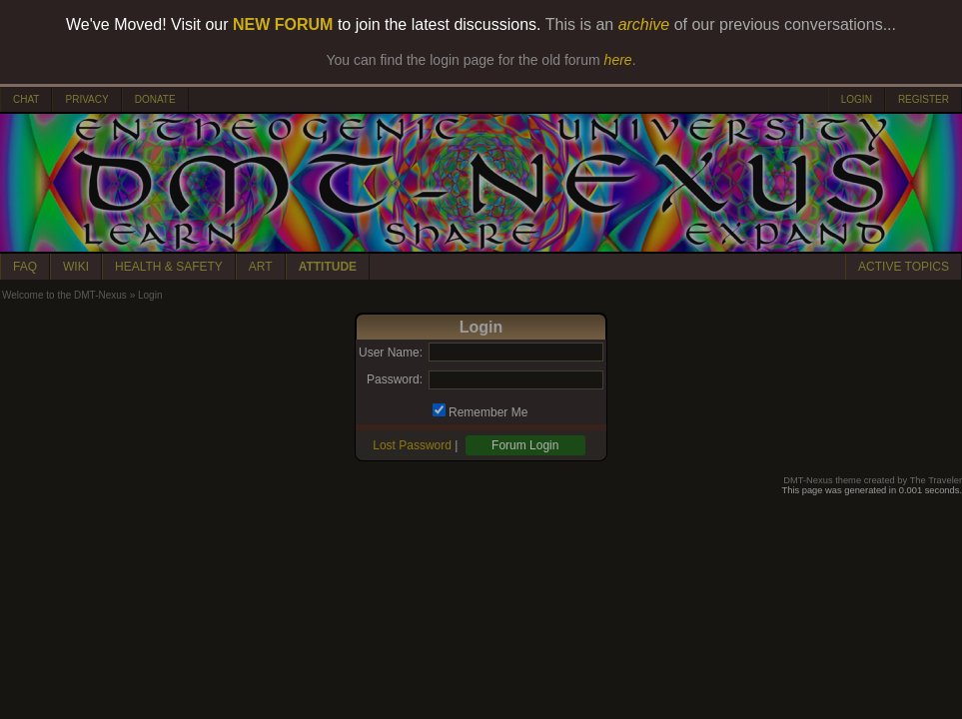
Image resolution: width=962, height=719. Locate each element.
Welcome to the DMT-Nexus (64, 295)
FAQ (25, 267)
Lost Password (412, 445)
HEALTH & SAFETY (169, 267)
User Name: (391, 353)
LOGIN (856, 99)
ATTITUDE (328, 267)
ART (261, 267)
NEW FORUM (283, 24)
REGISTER (923, 99)
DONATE (155, 99)
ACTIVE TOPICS (903, 267)
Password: (395, 379)
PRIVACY (86, 99)
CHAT (26, 99)
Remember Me (488, 412)
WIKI (76, 267)
